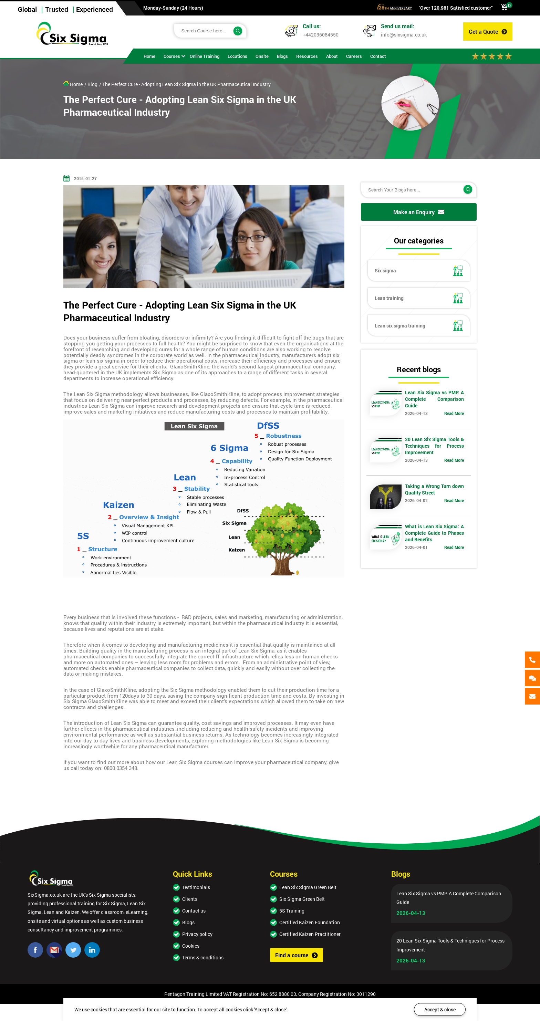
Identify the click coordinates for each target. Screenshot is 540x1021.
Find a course (296, 955)
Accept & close (440, 1009)
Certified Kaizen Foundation (309, 922)
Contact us (194, 910)
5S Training (291, 910)
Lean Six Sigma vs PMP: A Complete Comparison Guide (434, 399)
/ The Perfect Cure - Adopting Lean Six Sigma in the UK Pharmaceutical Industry (185, 84)
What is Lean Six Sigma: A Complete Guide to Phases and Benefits (434, 533)
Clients (189, 899)
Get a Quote (488, 31)
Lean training (419, 298)
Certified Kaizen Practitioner (310, 934)
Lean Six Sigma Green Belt (307, 887)
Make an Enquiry (418, 212)
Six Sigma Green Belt (302, 899)
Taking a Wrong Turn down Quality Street (434, 489)
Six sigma (419, 270)
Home (73, 84)
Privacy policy (197, 934)
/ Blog (90, 84)
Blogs (188, 922)
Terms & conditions (203, 957)
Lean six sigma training (419, 325)
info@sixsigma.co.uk (404, 34)
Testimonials (196, 887)
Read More (454, 413)
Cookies (190, 945)
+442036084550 (321, 34)
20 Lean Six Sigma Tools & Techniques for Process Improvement (434, 446)
